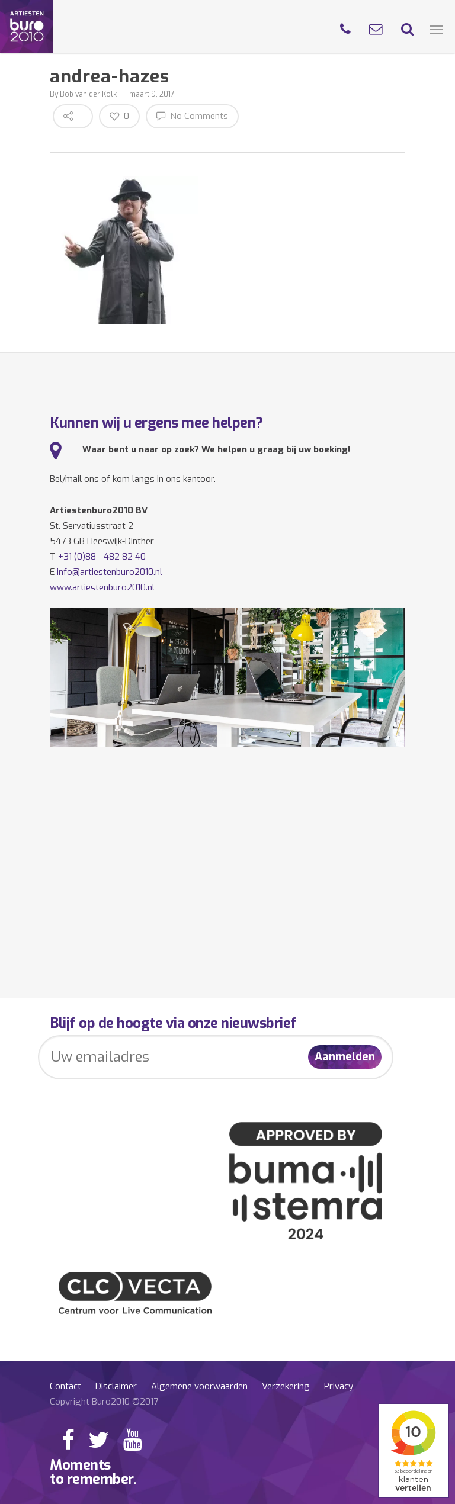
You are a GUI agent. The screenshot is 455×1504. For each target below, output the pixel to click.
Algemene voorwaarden (199, 1386)
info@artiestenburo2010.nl (109, 572)
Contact (65, 1386)
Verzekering (286, 1386)
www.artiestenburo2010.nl (102, 587)
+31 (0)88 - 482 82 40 (102, 557)
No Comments (192, 116)
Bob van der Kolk (88, 94)
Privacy (338, 1386)
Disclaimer (116, 1386)
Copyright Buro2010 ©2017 (104, 1401)
